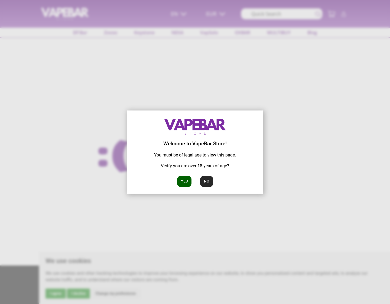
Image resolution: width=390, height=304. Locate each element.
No (206, 181)
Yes (184, 181)
